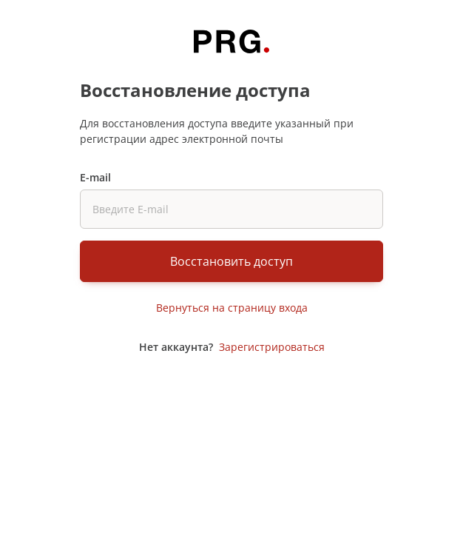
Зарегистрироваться (272, 347)
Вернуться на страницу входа (232, 308)
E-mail (95, 177)
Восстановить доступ (231, 261)
